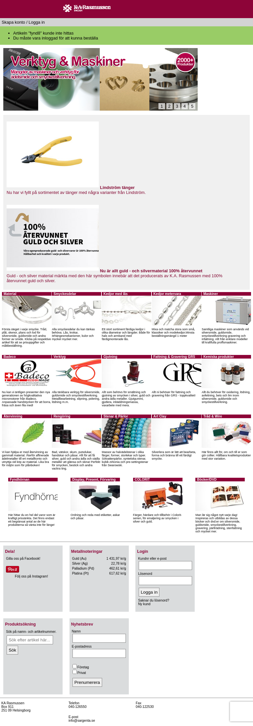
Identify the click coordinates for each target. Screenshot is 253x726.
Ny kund (144, 604)
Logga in (37, 22)
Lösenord (145, 574)
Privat (79, 673)
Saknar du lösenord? (153, 600)
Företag (80, 667)
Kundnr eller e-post (152, 558)
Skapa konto (13, 22)
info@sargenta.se (82, 720)
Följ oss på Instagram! (31, 576)
